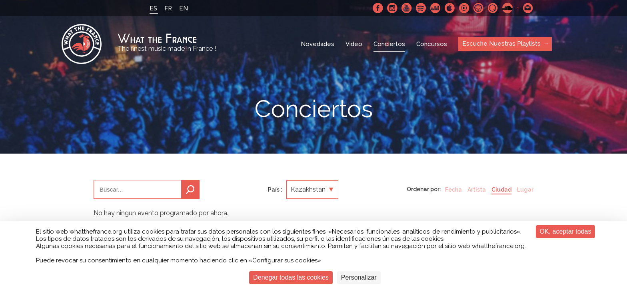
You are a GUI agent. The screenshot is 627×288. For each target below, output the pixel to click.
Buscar (190, 189)
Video (353, 44)
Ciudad (501, 189)
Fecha (453, 189)
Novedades (317, 44)
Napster (478, 8)
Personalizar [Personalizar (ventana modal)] (359, 277)
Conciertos (389, 44)
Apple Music (450, 8)
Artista (476, 189)
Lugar (525, 189)
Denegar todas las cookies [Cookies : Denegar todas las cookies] (291, 277)
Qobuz (493, 8)
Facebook (378, 8)
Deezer (435, 8)
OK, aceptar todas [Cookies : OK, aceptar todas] (565, 231)
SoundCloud (507, 8)
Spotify (421, 8)
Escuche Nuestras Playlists (501, 43)
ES (153, 8)
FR (168, 8)
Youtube (406, 8)
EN (183, 8)
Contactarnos (528, 8)
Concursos (431, 44)
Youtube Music (464, 8)
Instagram (392, 8)
